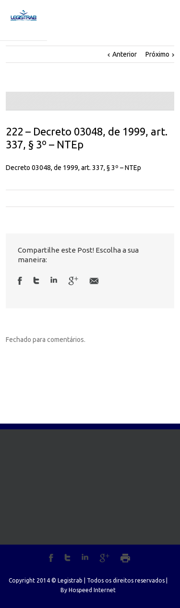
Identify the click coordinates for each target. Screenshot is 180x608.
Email (94, 281)
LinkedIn (53, 280)
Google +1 (73, 281)
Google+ (104, 558)
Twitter (36, 280)
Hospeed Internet (92, 590)
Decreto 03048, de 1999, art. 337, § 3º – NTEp (73, 167)
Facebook (20, 281)
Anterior (124, 54)
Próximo (157, 54)
